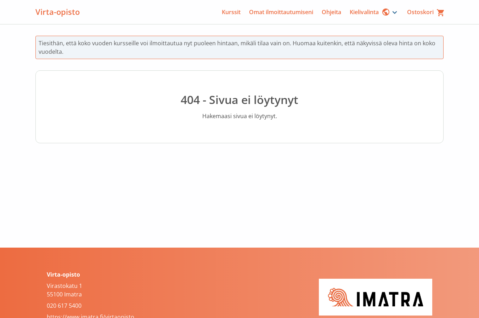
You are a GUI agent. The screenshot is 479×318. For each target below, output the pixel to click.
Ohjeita (331, 12)
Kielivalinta (370, 12)
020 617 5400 (64, 306)
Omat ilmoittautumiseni (281, 12)
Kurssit (231, 12)
